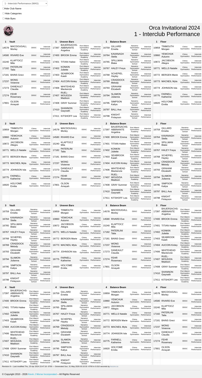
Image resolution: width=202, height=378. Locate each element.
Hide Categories (12, 13)
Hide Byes (9, 18)
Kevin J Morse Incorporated (42, 374)
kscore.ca (114, 366)
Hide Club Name (11, 8)
